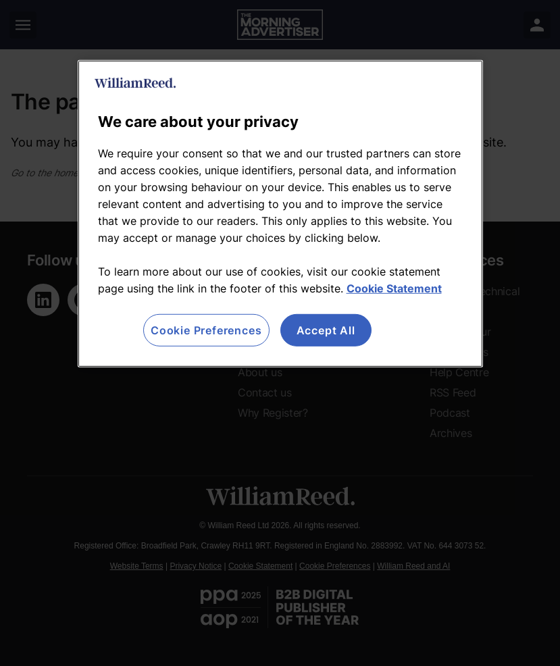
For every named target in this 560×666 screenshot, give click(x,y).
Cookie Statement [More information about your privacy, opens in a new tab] (394, 288)
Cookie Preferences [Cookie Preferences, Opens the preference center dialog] (206, 330)
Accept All (326, 330)
